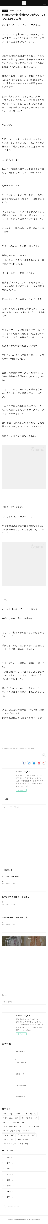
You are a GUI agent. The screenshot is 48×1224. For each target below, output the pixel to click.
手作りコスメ (10, 1118)
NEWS (28, 1131)
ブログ (8, 1140)
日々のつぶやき (26, 1136)
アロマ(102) (6, 748)
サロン (7, 1114)
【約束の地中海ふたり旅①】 (26, 1049)
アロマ (5, 10)
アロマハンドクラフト (25, 1114)
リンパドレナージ (12, 1127)
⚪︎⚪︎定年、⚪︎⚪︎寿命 (10, 877)
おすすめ (19, 1123)
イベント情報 (25, 1140)
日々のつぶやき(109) (18, 748)
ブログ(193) (30, 748)
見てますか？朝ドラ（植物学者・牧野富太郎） (22, 897)
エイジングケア (11, 1131)
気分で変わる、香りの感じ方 (15, 918)
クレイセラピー (29, 1118)
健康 (24, 1144)
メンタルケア (32, 1127)
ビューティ (9, 1144)
